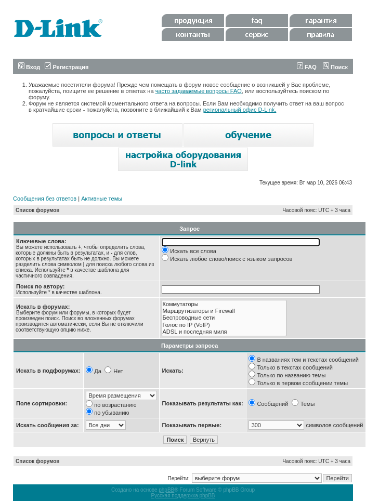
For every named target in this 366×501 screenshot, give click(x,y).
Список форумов (38, 210)
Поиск (335, 67)
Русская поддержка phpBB (183, 495)
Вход (29, 67)
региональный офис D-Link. (240, 110)
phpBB (166, 490)
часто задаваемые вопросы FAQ (198, 91)
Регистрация (66, 67)
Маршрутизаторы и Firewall (224, 311)
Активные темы (101, 198)
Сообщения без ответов (44, 198)
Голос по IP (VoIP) (224, 325)
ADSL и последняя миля (224, 331)
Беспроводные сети (224, 317)
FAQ (307, 67)
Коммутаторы (224, 304)
